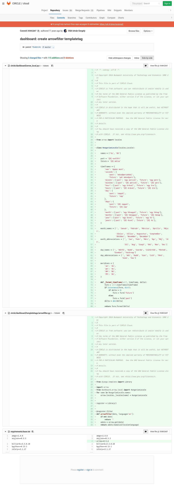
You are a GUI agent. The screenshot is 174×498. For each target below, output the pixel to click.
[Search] (152, 3)
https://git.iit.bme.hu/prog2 (111, 24)
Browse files (134, 31)
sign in (89, 470)
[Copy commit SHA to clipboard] (38, 31)
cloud (26, 3)
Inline (136, 58)
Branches (72, 18)
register (80, 470)
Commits (61, 18)
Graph (101, 18)
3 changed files (35, 58)
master (47, 47)
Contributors (91, 18)
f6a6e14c (36, 47)
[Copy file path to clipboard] (52, 65)
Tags (81, 18)
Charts (121, 18)
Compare (111, 18)
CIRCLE (16, 3)
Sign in (167, 3)
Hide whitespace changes (119, 58)
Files (52, 18)
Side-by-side (147, 58)
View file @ (159, 66)
